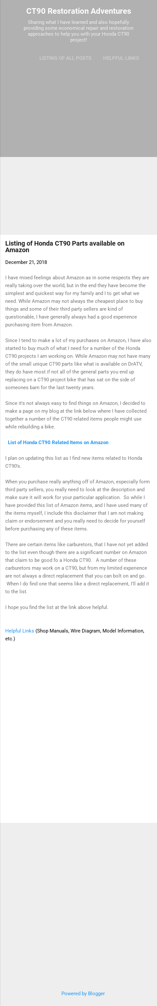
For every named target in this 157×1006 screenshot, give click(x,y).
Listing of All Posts (65, 58)
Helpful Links (121, 58)
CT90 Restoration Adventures (78, 11)
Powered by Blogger (78, 994)
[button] (148, 245)
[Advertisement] (78, 150)
